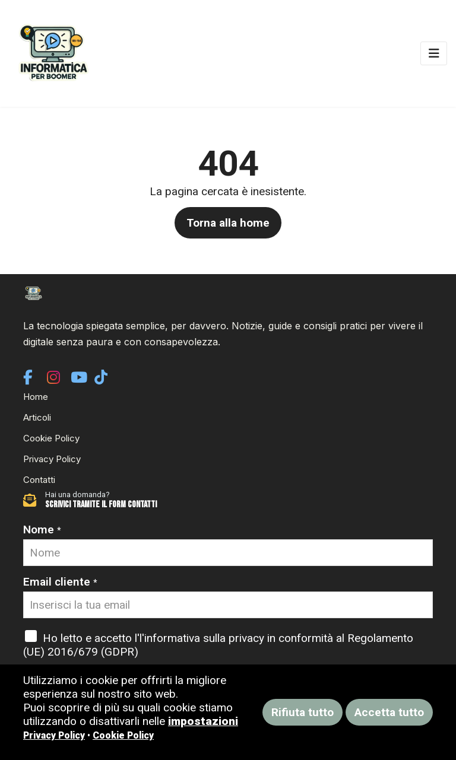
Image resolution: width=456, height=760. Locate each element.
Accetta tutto (389, 712)
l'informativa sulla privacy (202, 638)
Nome (42, 529)
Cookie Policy (51, 438)
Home (35, 396)
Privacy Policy (52, 459)
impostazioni (203, 721)
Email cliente (60, 582)
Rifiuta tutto (302, 712)
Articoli (37, 417)
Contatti (39, 479)
